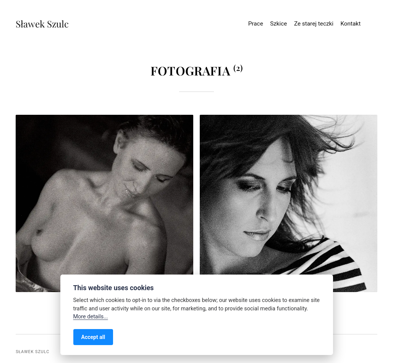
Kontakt (350, 23)
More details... (90, 316)
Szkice (278, 23)
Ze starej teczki (313, 23)
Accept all (93, 337)
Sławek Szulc (35, 24)
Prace (255, 23)
